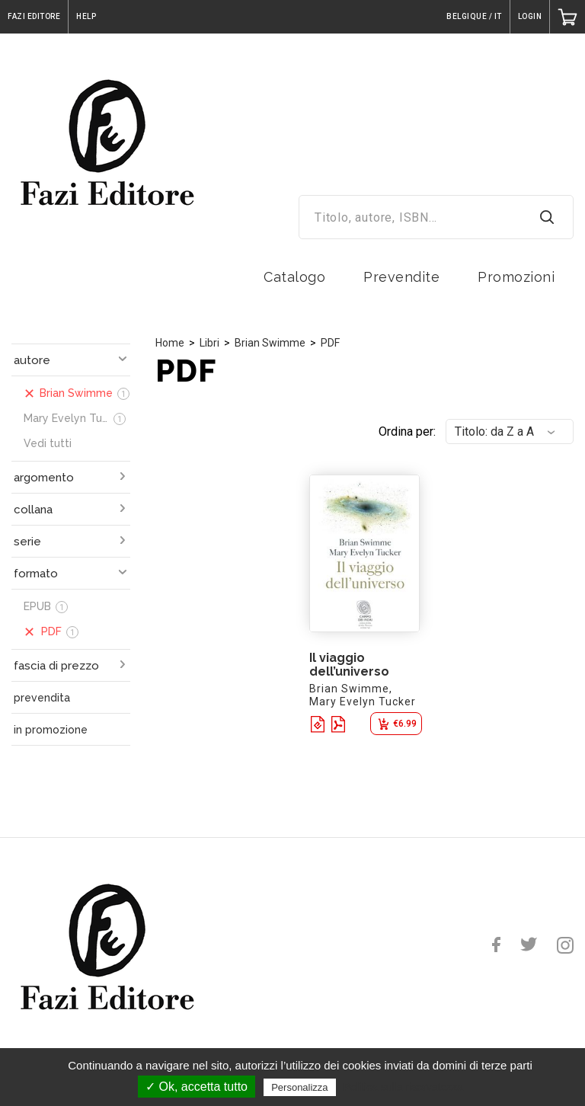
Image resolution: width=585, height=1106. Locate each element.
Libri (209, 343)
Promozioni (516, 277)
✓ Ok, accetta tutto (196, 1086)
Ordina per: (407, 431)
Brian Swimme (270, 343)
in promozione (51, 730)
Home (169, 343)
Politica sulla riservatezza (403, 1087)
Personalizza (299, 1087)
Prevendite (401, 277)
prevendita (42, 698)
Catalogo (294, 277)
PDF (330, 343)
